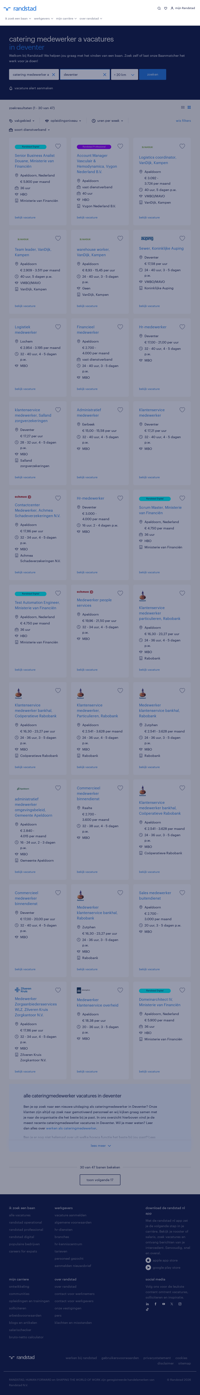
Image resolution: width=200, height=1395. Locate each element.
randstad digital (21, 1237)
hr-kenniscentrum (68, 1244)
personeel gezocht (69, 1258)
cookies (181, 1358)
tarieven (61, 1251)
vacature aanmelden (70, 1215)
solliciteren (17, 1308)
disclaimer (166, 1363)
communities (19, 1294)
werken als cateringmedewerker (71, 1128)
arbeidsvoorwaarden (25, 1315)
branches (62, 1237)
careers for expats (23, 1251)
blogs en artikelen (23, 1323)
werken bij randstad (81, 1358)
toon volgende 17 (100, 1180)
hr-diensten (64, 1229)
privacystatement (157, 1358)
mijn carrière (66, 18)
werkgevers (43, 18)
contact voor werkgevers (74, 1301)
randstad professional (26, 1229)
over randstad (91, 18)
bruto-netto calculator (26, 1337)
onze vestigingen (68, 1308)
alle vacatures (20, 1215)
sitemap (184, 1363)
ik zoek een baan (18, 18)
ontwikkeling (19, 1286)
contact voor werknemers (75, 1294)
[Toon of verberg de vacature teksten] (186, 108)
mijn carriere (19, 1279)
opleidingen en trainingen (29, 1301)
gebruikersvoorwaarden (120, 1358)
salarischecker (20, 1330)
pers (58, 1315)
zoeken (152, 74)
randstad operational (25, 1222)
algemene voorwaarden (73, 1222)
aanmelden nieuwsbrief (73, 1266)
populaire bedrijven (24, 1244)
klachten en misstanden (73, 1323)
